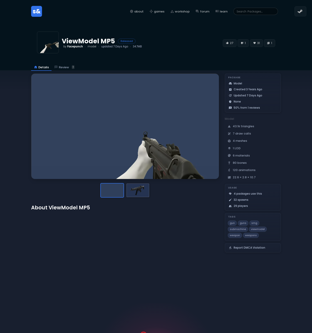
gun (232, 223)
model (92, 46)
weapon (235, 235)
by (73, 46)
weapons (251, 235)
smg (254, 223)
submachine (238, 229)
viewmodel (258, 229)
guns (243, 223)
